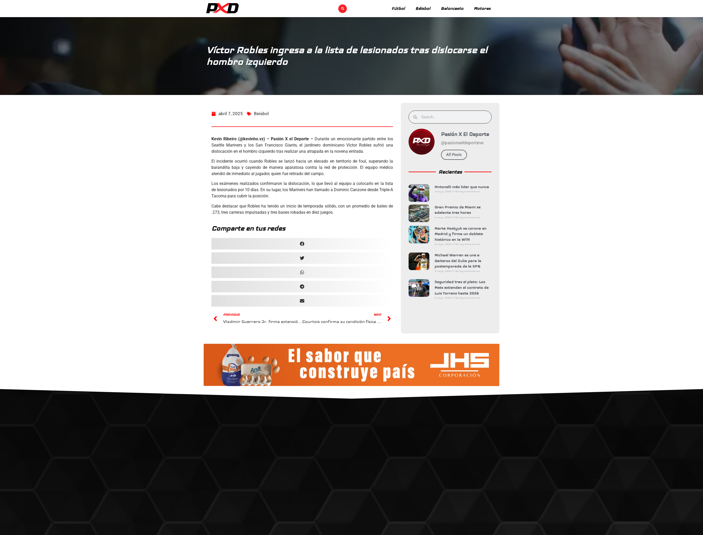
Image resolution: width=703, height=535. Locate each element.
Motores (482, 8)
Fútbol (398, 8)
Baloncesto (452, 8)
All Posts (460, 154)
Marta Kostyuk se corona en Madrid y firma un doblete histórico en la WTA (467, 234)
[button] (342, 8)
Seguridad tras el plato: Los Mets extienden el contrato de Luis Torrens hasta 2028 (468, 287)
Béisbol (422, 8)
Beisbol (261, 128)
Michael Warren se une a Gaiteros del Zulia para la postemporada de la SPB (464, 261)
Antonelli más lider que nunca (468, 186)
